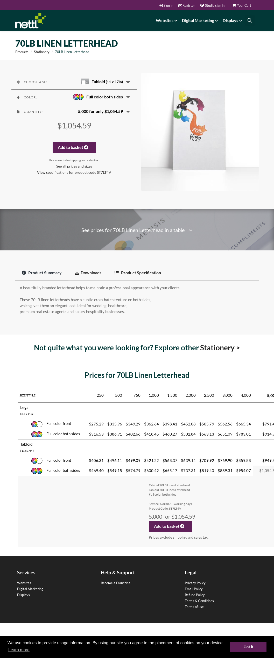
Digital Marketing (201, 20)
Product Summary (42, 272)
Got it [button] (248, 647)
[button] (74, 82)
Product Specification (138, 272)
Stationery (42, 52)
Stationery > (220, 347)
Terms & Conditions (199, 601)
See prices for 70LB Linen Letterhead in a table (137, 230)
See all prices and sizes (74, 166)
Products (22, 52)
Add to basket (74, 147)
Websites (167, 20)
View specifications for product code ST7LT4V (74, 172)
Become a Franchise (115, 583)
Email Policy (194, 589)
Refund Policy (195, 595)
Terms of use (194, 607)
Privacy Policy (195, 583)
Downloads (88, 272)
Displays (233, 20)
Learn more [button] (19, 650)
